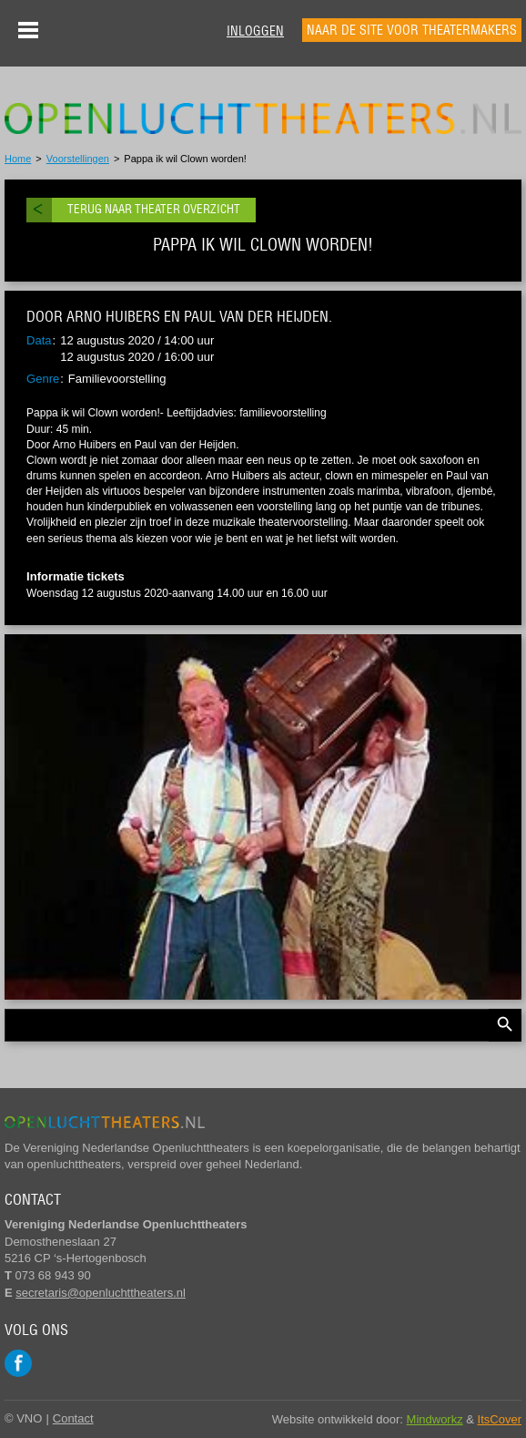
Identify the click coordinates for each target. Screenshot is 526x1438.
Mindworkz (435, 1419)
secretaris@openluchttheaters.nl (100, 1292)
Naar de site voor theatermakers (412, 30)
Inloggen (255, 31)
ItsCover (499, 1419)
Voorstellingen (77, 158)
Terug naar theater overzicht (153, 209)
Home (18, 158)
